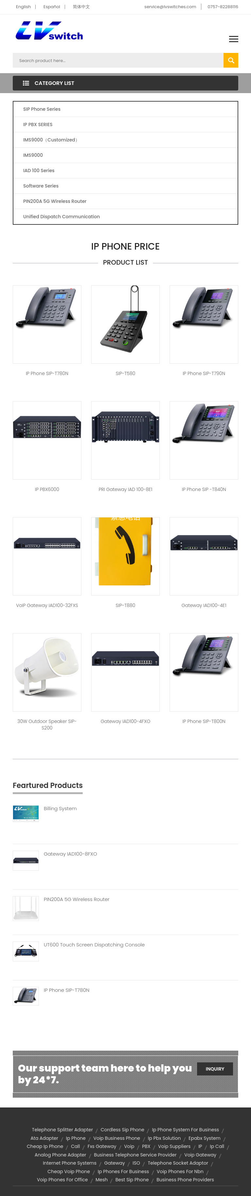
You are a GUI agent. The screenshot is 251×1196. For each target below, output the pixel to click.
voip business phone (116, 1138)
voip (129, 1146)
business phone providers (185, 1179)
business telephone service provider (135, 1155)
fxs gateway (102, 1146)
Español (51, 7)
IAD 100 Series (39, 170)
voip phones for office (62, 1179)
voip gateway (200, 1155)
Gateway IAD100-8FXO (70, 854)
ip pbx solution (164, 1138)
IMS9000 (33, 155)
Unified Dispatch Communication (61, 216)
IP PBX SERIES (38, 124)
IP (200, 1146)
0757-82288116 (223, 7)
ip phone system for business (185, 1129)
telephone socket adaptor (178, 1163)
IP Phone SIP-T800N (203, 721)
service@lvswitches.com (170, 7)
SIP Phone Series (41, 109)
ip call (217, 1146)
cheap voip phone (68, 1171)
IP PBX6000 (47, 489)
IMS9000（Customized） (51, 140)
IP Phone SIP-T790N (204, 373)
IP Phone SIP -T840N (204, 489)
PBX (146, 1146)
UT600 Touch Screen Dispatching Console (94, 945)
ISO (136, 1163)
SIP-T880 (125, 605)
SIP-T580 (125, 373)
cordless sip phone (122, 1129)
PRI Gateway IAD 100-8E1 (125, 489)
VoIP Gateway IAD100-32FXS (47, 605)
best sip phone (132, 1179)
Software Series (41, 186)
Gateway (114, 1163)
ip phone (76, 1138)
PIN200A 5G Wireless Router (55, 201)
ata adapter (44, 1138)
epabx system (205, 1138)
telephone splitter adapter (62, 1129)
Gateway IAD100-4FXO (125, 721)
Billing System (60, 808)
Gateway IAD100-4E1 (204, 605)
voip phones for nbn (180, 1171)
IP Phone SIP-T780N (47, 373)
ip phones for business (123, 1171)
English (23, 7)
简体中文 (81, 7)
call (75, 1146)
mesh (101, 1179)
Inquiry (215, 1069)
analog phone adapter (60, 1155)
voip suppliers (174, 1146)
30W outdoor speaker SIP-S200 (47, 724)
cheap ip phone (45, 1146)
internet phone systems (69, 1163)
